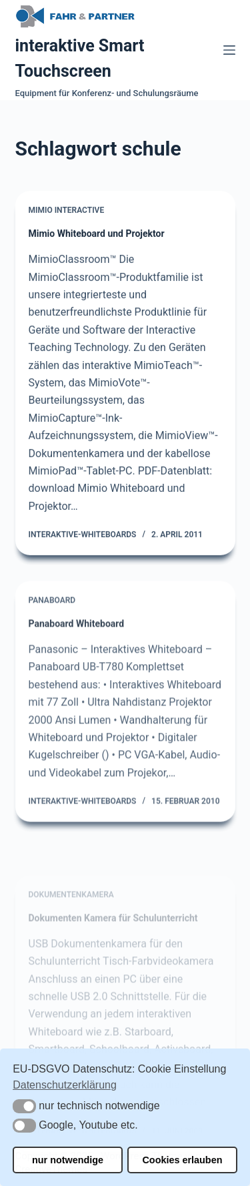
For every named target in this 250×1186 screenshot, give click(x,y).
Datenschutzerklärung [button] (65, 1085)
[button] (24, 1106)
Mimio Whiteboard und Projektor (97, 234)
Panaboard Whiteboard (77, 630)
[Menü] (229, 50)
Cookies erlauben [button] (182, 1160)
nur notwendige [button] (67, 1160)
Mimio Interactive (67, 211)
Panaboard (52, 606)
